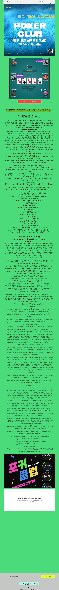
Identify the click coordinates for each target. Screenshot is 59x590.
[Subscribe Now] (48, 576)
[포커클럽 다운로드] (29, 101)
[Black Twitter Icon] (28, 587)
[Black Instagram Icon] (26, 587)
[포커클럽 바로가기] (29, 583)
